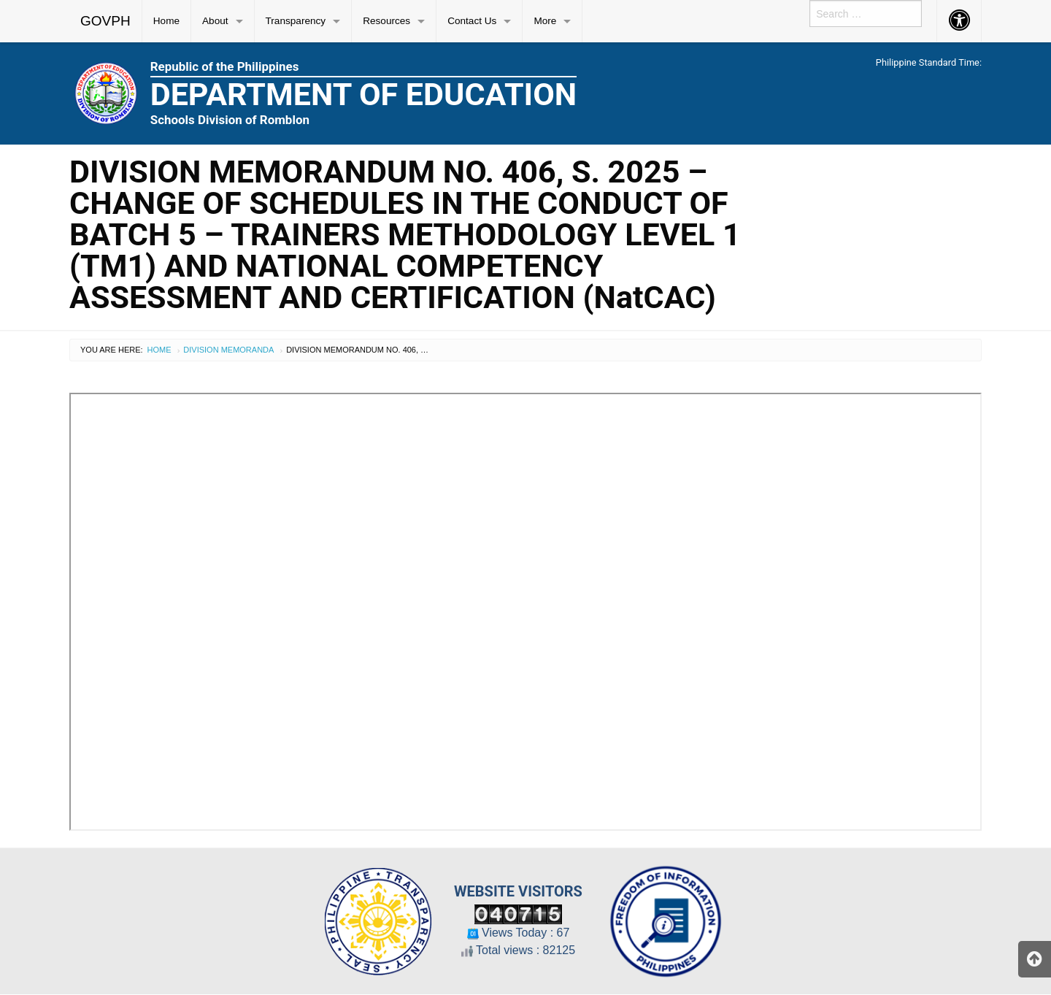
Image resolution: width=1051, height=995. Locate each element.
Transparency (296, 20)
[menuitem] (105, 21)
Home (166, 20)
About (215, 20)
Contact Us (471, 20)
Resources (386, 20)
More (545, 20)
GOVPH (105, 20)
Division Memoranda (228, 349)
